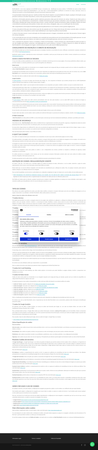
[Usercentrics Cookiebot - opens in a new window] (72, 210)
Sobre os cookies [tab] (69, 214)
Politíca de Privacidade (56, 438)
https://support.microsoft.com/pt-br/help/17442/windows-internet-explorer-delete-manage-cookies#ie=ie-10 (46, 401)
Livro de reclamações (26, 445)
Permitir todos (68, 239)
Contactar (83, 4)
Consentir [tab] (28, 214)
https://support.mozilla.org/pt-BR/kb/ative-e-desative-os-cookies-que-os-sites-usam (39, 403)
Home (77, 4)
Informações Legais (16, 438)
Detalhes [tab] (49, 214)
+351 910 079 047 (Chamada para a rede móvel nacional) (24, 1)
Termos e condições (36, 438)
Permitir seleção (49, 239)
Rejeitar (29, 239)
